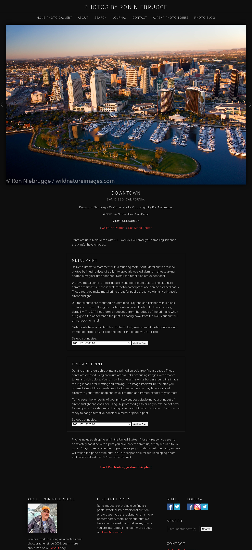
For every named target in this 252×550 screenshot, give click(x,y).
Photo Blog (204, 17)
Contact (139, 17)
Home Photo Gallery (54, 17)
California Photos (113, 228)
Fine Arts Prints (112, 532)
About (83, 17)
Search (100, 17)
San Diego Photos (140, 228)
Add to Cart (139, 343)
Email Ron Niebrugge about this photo (126, 467)
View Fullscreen (126, 221)
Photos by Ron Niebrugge (126, 7)
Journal (120, 17)
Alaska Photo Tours (170, 17)
